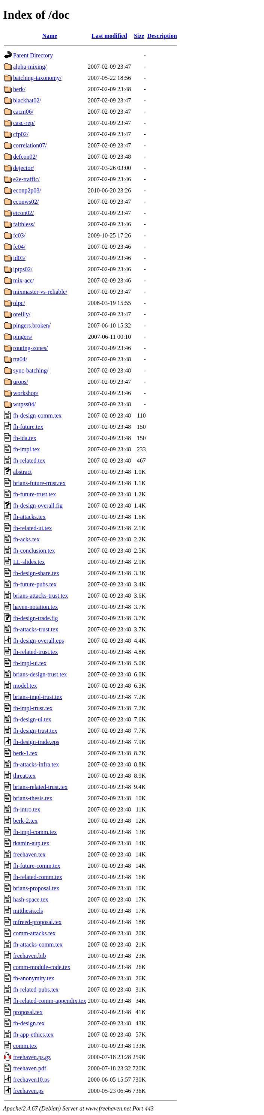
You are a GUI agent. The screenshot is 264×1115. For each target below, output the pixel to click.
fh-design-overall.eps (38, 640)
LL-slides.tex (29, 562)
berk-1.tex (25, 753)
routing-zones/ (30, 348)
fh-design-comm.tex (37, 415)
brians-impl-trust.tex (37, 697)
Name (49, 36)
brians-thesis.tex (32, 798)
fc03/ (19, 235)
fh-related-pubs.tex (35, 989)
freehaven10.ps (31, 1079)
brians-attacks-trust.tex (40, 595)
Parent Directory (33, 55)
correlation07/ (30, 145)
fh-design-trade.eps (36, 742)
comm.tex (25, 1046)
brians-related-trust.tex (40, 787)
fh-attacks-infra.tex (36, 764)
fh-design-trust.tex (35, 730)
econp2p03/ (27, 190)
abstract (22, 472)
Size (139, 36)
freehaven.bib (29, 956)
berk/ (19, 89)
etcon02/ (23, 213)
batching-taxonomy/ (37, 78)
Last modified (109, 36)
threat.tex (24, 775)
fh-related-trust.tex (35, 652)
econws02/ (26, 201)
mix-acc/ (23, 280)
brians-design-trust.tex (40, 674)
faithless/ (24, 224)
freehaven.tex (29, 854)
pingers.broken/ (32, 325)
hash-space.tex (30, 899)
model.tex (25, 685)
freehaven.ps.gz (32, 1057)
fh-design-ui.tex (32, 719)
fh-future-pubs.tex (35, 584)
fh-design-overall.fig (38, 505)
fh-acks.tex (26, 539)
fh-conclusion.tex (34, 550)
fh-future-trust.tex (34, 494)
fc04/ (19, 246)
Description (162, 36)
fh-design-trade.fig (35, 618)
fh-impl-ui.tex (29, 663)
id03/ (19, 258)
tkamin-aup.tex (31, 843)
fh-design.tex (29, 1023)
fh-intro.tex (26, 809)
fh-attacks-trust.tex (35, 629)
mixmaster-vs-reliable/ (40, 292)
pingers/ (23, 337)
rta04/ (20, 359)
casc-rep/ (24, 123)
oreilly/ (21, 314)
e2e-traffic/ (26, 179)
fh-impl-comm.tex (35, 832)
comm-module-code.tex (41, 967)
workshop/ (26, 393)
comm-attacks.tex (34, 933)
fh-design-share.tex (36, 573)
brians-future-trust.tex (39, 483)
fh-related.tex (29, 460)
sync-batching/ (30, 370)
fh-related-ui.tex (32, 528)
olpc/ (19, 303)
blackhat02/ (27, 100)
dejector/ (23, 168)
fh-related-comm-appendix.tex (49, 1001)
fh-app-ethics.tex (33, 1034)
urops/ (20, 382)
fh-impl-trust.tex (32, 708)
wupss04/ (24, 404)
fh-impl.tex (26, 449)
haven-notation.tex (35, 607)
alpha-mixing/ (30, 66)
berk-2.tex (25, 820)
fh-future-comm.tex (36, 866)
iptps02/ (23, 269)
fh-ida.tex (24, 438)
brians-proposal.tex (36, 888)
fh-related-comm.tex (37, 877)
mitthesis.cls (28, 911)
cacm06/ (23, 111)
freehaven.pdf (29, 1068)
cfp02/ (20, 134)
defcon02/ (25, 156)
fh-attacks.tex (29, 517)
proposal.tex (28, 1012)
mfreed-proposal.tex (37, 922)
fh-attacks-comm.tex (38, 944)
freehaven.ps (28, 1091)
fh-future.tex (28, 427)
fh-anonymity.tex (33, 978)
